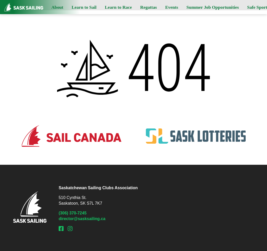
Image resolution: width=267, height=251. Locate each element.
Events (171, 7)
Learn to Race (118, 7)
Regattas (148, 7)
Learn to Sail (84, 7)
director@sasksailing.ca (82, 219)
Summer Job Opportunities (212, 7)
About (57, 7)
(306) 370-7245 (72, 213)
